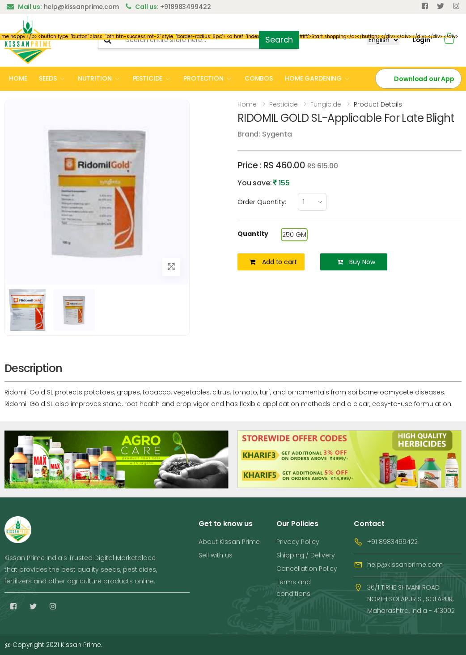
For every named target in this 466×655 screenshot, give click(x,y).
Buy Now (356, 261)
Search (279, 39)
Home (247, 104)
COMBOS (259, 78)
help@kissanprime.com (405, 564)
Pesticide (283, 104)
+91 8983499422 (392, 541)
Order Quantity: (261, 201)
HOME (18, 78)
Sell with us (216, 555)
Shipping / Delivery (305, 555)
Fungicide (325, 104)
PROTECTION (203, 78)
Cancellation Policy (306, 568)
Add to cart (273, 261)
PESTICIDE (148, 78)
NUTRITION (95, 78)
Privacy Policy (297, 541)
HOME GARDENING (313, 78)
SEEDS (47, 78)
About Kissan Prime (229, 541)
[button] (449, 40)
